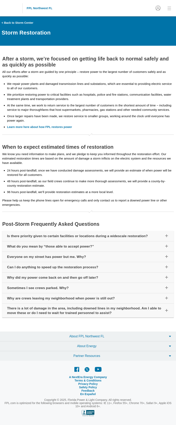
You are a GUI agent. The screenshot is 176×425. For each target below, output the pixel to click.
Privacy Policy (88, 383)
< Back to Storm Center (17, 22)
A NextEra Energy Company (88, 377)
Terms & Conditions (88, 380)
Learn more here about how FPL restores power (39, 127)
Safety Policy (88, 387)
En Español (88, 394)
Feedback (88, 390)
